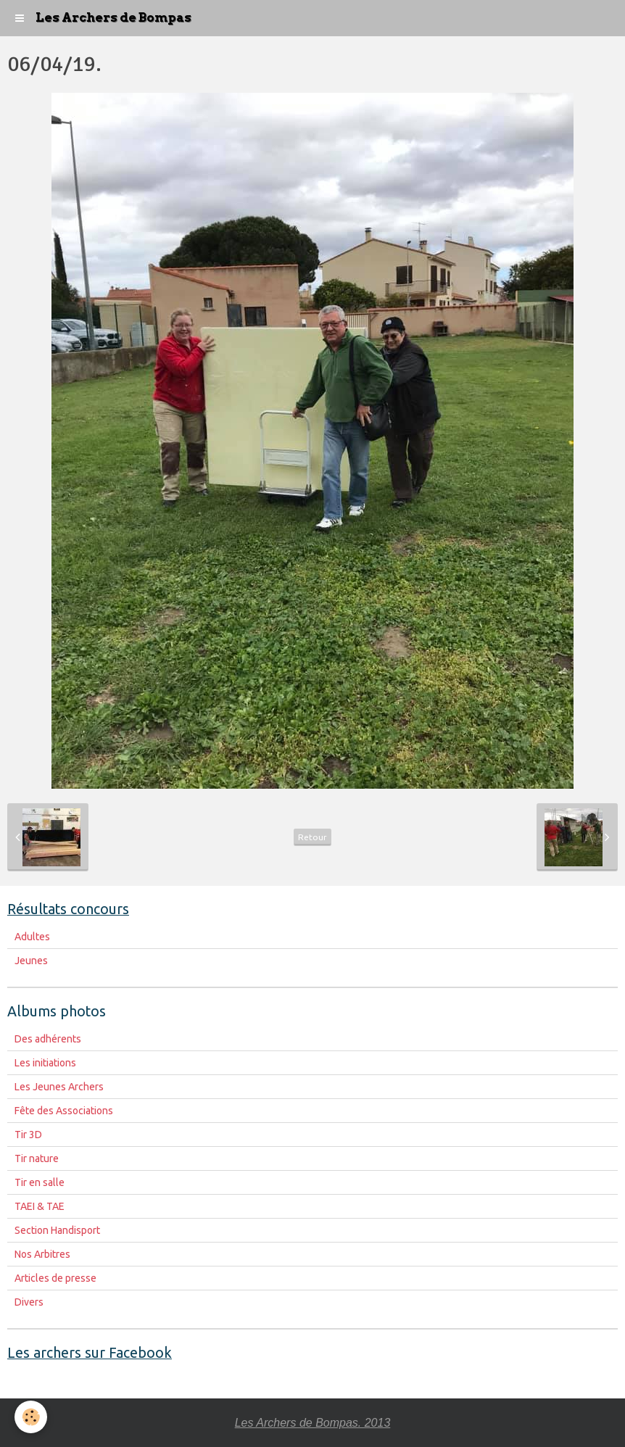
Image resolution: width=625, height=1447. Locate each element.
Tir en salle (40, 1182)
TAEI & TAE (40, 1206)
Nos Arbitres (42, 1254)
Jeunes (31, 960)
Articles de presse (55, 1278)
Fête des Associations (64, 1110)
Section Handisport (57, 1230)
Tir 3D (28, 1134)
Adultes (32, 936)
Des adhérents (48, 1039)
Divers (29, 1302)
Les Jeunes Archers (59, 1086)
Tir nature (37, 1158)
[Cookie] (31, 1417)
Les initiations (45, 1063)
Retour (312, 837)
